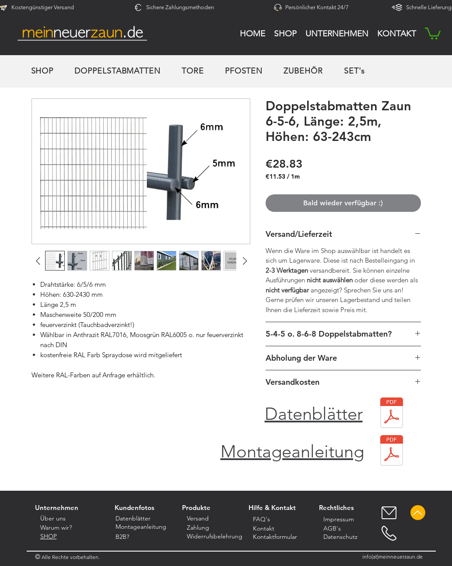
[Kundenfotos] (134, 508)
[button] (433, 32)
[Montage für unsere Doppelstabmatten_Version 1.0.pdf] (391, 451)
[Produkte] (196, 508)
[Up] (417, 512)
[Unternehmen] (57, 508)
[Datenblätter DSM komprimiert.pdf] (391, 413)
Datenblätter (314, 413)
